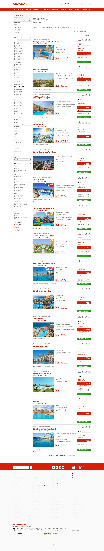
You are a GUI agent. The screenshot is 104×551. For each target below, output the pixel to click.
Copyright (54, 480)
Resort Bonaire (75, 506)
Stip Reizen (35, 482)
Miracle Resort (75, 515)
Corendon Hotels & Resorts (38, 486)
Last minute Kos (55, 511)
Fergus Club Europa (76, 517)
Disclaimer (54, 482)
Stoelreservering (36, 478)
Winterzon (63, 9)
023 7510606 (55, 533)
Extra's (14, 488)
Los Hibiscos (74, 502)
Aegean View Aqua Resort (77, 510)
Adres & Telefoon (16, 476)
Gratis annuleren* (41, 12)
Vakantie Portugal (16, 513)
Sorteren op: (75, 31)
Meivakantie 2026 (17, 227)
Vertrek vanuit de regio (56, 490)
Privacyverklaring (55, 478)
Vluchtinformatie (16, 484)
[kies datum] (24, 37)
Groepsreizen (15, 492)
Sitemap (54, 492)
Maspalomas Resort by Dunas (78, 504)
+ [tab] (79, 44)
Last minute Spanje (36, 515)
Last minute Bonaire (37, 500)
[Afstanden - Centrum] (22, 164)
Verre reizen (47, 9)
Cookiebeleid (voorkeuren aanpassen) (59, 476)
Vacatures (54, 484)
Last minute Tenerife (56, 517)
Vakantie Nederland (17, 506)
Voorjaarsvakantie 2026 (19, 226)
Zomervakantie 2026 (18, 229)
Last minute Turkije (36, 517)
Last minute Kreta (55, 513)
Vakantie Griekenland (17, 511)
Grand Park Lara (75, 508)
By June (34, 480)
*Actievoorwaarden (36, 492)
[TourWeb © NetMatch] (52, 544)
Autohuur (15, 490)
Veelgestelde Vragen (17, 482)
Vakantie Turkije (16, 517)
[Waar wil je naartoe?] (51, 4)
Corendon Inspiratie (37, 488)
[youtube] (63, 467)
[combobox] (51, 4)
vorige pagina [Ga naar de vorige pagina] (51, 455)
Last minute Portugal (37, 513)
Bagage (14, 486)
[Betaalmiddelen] (17, 533)
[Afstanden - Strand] (22, 159)
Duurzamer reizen (36, 476)
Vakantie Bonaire (16, 500)
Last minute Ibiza (55, 510)
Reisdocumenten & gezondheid (39, 474)
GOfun (34, 484)
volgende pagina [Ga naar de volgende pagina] (71, 455)
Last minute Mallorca (56, 515)
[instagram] (60, 467)
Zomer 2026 (28, 9)
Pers (53, 486)
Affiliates (34, 490)
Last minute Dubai (56, 506)
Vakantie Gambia (16, 510)
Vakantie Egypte (16, 508)
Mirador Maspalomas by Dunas (78, 513)
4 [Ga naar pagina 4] (63, 455)
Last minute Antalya (56, 500)
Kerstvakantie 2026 (18, 224)
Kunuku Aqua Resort (76, 511)
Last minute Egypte (36, 508)
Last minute (20, 9)
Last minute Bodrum (56, 502)
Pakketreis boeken (56, 488)
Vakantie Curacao (16, 504)
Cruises (70, 9)
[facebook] (53, 467)
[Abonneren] (31, 467)
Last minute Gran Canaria (57, 508)
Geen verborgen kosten (20, 12)
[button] (22, 23)
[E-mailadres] (21, 467)
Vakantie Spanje (16, 515)
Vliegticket (86, 9)
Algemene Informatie (17, 478)
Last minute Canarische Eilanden (58, 504)
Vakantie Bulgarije (16, 502)
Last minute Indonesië (37, 511)
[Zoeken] (61, 4)
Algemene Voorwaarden (17, 480)
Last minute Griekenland (37, 510)
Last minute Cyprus (36, 506)
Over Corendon (16, 474)
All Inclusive (55, 9)
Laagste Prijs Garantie (56, 474)
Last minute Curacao (37, 504)
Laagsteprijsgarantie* (31, 12)
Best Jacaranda (75, 500)
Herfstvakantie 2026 (18, 230)
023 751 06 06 (77, 468)
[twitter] (57, 467)
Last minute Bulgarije (37, 502)
